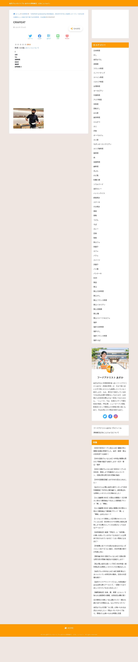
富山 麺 (96, 319)
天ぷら (96, 173)
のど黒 (96, 178)
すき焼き (96, 210)
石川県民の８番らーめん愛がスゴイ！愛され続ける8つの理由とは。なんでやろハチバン (109, 625)
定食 (95, 237)
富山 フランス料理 (100, 305)
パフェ (96, 259)
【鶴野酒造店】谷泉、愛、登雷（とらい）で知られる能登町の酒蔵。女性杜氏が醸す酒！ (109, 614)
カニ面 (96, 141)
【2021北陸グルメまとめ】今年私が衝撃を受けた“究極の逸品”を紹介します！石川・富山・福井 (110, 468)
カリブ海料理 (98, 150)
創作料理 (96, 119)
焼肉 (95, 214)
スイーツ (96, 264)
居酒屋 (96, 64)
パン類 (96, 273)
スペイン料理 (98, 78)
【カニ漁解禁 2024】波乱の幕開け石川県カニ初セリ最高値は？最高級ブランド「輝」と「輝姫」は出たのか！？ (110, 521)
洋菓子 (96, 269)
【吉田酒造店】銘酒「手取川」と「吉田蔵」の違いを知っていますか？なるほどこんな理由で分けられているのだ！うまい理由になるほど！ (109, 547)
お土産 (96, 114)
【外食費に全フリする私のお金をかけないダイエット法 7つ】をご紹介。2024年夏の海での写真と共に (109, 560)
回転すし (96, 110)
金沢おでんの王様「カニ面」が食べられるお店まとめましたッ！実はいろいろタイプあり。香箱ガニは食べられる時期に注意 (109, 636)
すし (95, 55)
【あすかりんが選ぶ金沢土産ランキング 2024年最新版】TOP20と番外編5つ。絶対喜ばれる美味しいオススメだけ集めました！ (109, 498)
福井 (95, 328)
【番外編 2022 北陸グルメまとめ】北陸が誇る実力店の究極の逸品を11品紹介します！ (109, 571)
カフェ (96, 255)
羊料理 (96, 105)
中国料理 (96, 96)
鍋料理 (96, 169)
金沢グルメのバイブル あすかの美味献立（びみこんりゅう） (43, 3)
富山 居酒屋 (98, 314)
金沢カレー (97, 191)
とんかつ (96, 123)
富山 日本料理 (98, 296)
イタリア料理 (98, 82)
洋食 (95, 132)
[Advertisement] (48, 87)
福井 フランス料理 (100, 341)
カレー (96, 232)
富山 (95, 291)
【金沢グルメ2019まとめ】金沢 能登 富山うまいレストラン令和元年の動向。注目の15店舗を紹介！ (109, 592)
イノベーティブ (99, 73)
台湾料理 (96, 87)
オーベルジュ (98, 137)
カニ (95, 128)
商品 (95, 287)
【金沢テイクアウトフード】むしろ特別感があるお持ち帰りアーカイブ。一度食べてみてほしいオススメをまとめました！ (109, 603)
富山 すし (97, 300)
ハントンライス (99, 196)
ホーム (18, 14)
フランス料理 (98, 69)
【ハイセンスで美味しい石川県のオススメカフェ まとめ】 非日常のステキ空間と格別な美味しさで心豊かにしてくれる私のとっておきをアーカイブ (109, 533)
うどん (96, 223)
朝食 (95, 241)
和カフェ (96, 246)
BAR (95, 282)
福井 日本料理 (98, 332)
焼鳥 (95, 219)
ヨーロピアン (98, 91)
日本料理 (25, 14)
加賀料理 (96, 164)
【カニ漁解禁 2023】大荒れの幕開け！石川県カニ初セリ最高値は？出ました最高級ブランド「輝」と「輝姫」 (110, 511)
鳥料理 (96, 155)
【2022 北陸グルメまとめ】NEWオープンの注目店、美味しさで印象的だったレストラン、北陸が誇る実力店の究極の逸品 (109, 478)
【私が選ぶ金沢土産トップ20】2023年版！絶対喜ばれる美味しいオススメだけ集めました (110, 582)
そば (95, 228)
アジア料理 (97, 101)
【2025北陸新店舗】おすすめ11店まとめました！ (110, 487)
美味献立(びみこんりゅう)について (106, 438)
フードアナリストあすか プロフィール (108, 434)
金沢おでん (97, 60)
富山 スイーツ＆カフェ (102, 323)
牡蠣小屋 (96, 182)
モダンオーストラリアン (102, 146)
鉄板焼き (96, 200)
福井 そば (97, 346)
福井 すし (97, 337)
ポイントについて (32, 48)
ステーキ (96, 205)
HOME (69, 653)
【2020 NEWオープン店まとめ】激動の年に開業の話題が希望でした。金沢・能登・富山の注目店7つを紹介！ (109, 457)
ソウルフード (98, 187)
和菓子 (96, 250)
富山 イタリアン (99, 309)
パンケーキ (97, 278)
